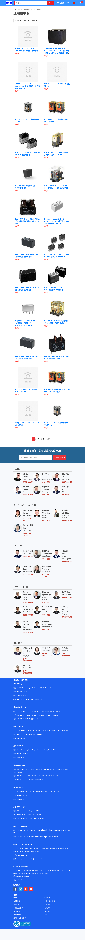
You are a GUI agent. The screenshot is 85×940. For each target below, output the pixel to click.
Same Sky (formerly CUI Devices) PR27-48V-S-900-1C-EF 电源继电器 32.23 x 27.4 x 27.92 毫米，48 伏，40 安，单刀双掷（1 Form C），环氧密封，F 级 (56, 53)
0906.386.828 (47, 604)
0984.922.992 (47, 617)
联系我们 (17, 907)
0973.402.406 (47, 523)
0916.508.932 (67, 619)
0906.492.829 (28, 559)
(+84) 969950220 (47, 657)
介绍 (15, 900)
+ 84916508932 (22, 817)
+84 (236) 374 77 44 (23, 782)
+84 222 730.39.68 (23, 737)
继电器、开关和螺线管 (25, 9)
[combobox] (29, 3)
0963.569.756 (67, 497)
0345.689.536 (47, 561)
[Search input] (29, 3)
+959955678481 (34, 839)
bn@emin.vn (21, 740)
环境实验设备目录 (20, 920)
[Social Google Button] (26, 892)
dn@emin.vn (39, 782)
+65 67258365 (36, 817)
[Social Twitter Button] (21, 892)
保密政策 (17, 903)
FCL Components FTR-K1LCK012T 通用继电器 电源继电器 (27, 358)
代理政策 (47, 913)
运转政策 (47, 907)
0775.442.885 (28, 577)
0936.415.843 (67, 523)
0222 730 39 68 (27, 522)
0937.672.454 (67, 600)
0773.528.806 (67, 564)
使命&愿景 (17, 917)
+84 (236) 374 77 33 (51, 778)
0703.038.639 (28, 617)
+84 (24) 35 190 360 (23, 702)
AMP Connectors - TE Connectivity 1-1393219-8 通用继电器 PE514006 (27, 86)
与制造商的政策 (49, 903)
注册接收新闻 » (59, 460)
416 (48, 441)
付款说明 (47, 900)
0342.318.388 (28, 635)
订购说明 (17, 913)
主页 (14, 9)
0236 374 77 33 (46, 578)
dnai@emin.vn (21, 801)
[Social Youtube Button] (31, 892)
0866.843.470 (47, 632)
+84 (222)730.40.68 (36, 737)
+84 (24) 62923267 (23, 694)
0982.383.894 (28, 484)
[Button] (2, 3)
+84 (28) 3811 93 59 (37, 717)
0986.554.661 (47, 484)
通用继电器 (37, 9)
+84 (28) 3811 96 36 (23, 717)
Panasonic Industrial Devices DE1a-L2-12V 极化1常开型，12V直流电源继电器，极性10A (57, 221)
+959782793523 (22, 839)
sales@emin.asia (22, 821)
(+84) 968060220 (27, 662)
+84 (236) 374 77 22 (37, 778)
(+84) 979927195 (66, 657)
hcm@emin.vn (38, 721)
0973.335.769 (28, 604)
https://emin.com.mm (51, 839)
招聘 (45, 917)
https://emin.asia (38, 821)
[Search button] (50, 3)
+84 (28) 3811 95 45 (23, 721)
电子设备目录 (18, 910)
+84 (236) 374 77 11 (23, 778)
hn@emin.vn (38, 702)
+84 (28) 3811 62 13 (51, 717)
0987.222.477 (67, 484)
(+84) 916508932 (27, 674)
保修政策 (47, 910)
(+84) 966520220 (22, 698)
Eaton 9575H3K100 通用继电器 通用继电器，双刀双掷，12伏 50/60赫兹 (27, 221)
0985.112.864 (47, 497)
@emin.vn (22, 760)
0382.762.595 (28, 497)
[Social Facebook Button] (15, 892)
